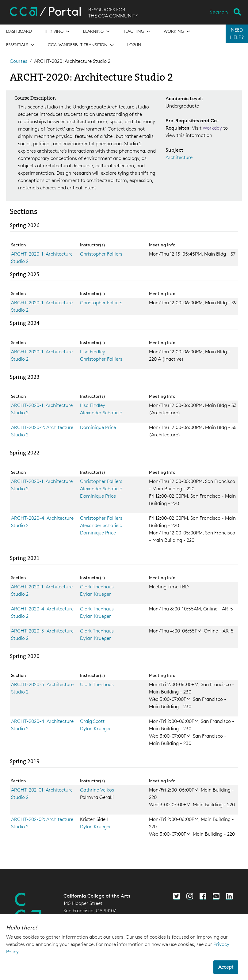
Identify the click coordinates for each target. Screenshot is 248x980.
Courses (18, 61)
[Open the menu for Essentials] (21, 44)
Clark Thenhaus (97, 587)
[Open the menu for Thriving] (57, 31)
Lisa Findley (92, 352)
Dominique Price (98, 427)
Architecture (179, 157)
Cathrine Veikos (97, 790)
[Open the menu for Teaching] (137, 31)
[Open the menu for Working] (177, 31)
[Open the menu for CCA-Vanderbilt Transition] (81, 44)
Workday (213, 128)
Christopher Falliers (101, 254)
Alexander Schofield (101, 413)
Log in (134, 44)
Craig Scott (92, 721)
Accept (225, 967)
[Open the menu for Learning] (97, 31)
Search (218, 12)
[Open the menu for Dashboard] (19, 31)
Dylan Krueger (95, 594)
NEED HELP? (237, 33)
